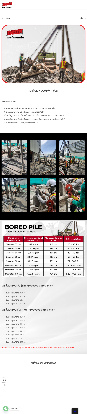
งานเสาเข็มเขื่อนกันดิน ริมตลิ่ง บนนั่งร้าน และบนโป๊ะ (11, 390)
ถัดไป (81, 18)
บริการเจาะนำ (54, 389)
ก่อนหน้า (8, 18)
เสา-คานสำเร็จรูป (33, 389)
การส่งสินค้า (75, 389)
